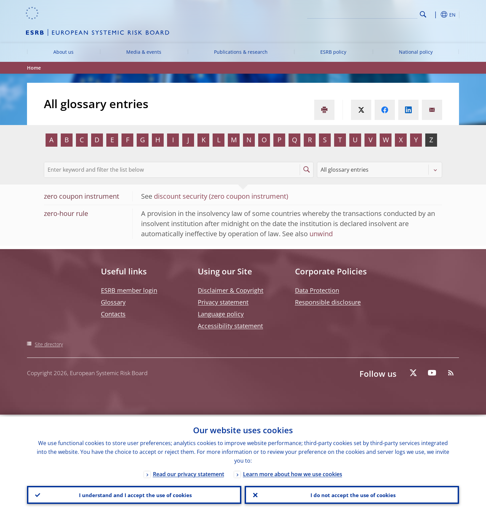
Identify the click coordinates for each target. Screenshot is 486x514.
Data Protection (317, 290)
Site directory (49, 344)
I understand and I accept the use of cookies (134, 494)
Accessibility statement (230, 326)
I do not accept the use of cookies (352, 494)
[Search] (383, 13)
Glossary (113, 302)
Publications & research (241, 52)
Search (423, 14)
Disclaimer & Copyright (230, 290)
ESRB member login (129, 290)
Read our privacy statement (188, 472)
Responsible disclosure (328, 302)
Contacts (113, 314)
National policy (416, 52)
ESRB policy (333, 52)
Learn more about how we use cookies (292, 472)
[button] (435, 14)
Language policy (221, 314)
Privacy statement (223, 302)
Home (34, 68)
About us (63, 52)
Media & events (143, 52)
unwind (321, 233)
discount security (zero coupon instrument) (221, 196)
